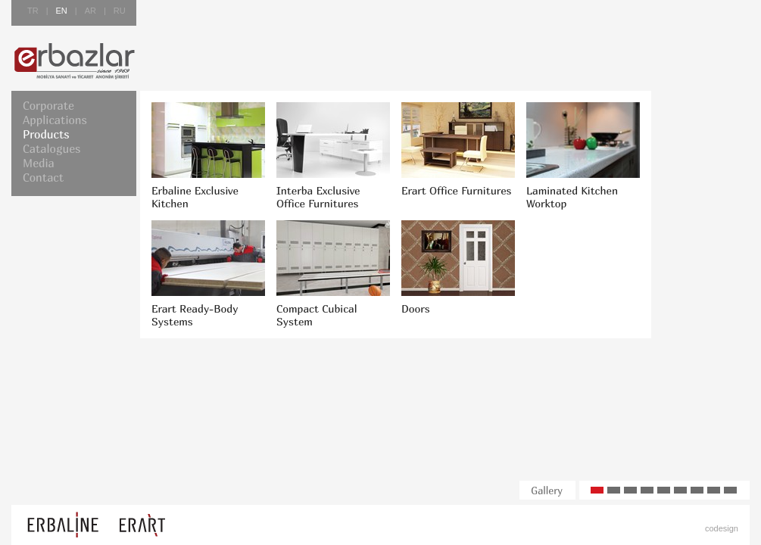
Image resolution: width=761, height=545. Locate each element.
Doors (415, 308)
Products (46, 134)
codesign (721, 528)
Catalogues (51, 148)
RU (120, 10)
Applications (55, 119)
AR (90, 10)
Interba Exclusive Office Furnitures (318, 197)
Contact (43, 177)
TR (33, 10)
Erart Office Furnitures (456, 190)
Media (39, 163)
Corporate (48, 105)
